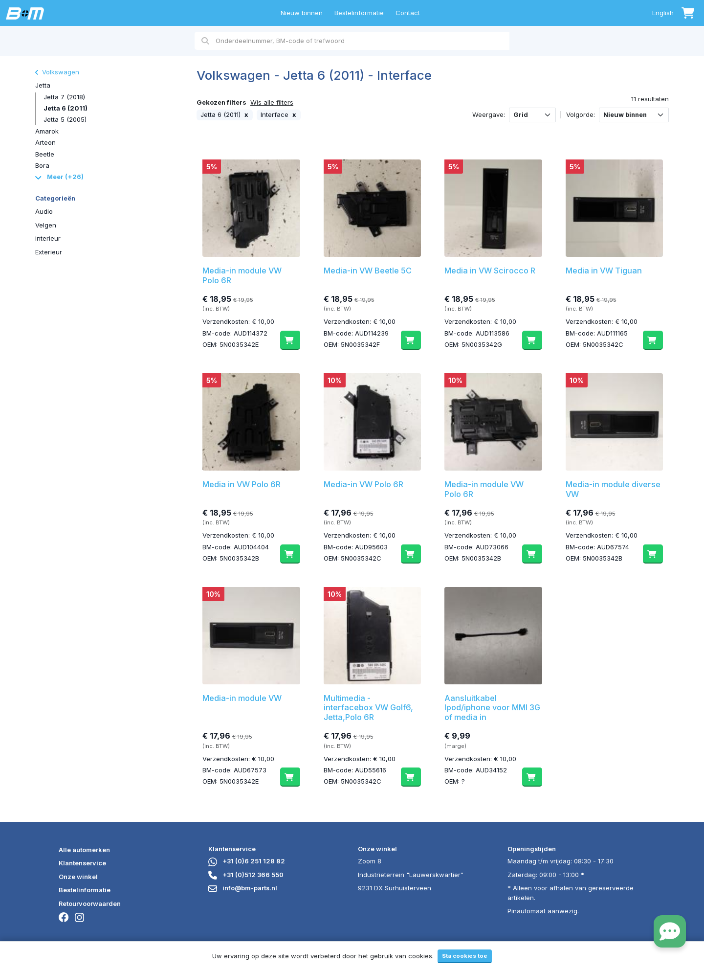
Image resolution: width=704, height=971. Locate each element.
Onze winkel (78, 877)
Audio (44, 211)
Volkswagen (57, 72)
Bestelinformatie (359, 13)
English (663, 13)
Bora (42, 165)
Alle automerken (84, 850)
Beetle (44, 154)
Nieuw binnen (302, 13)
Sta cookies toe (464, 955)
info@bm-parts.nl (242, 888)
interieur (48, 238)
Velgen (45, 225)
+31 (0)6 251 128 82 (246, 861)
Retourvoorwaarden (90, 903)
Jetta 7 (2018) (64, 97)
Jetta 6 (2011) (66, 108)
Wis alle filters (271, 102)
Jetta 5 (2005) (65, 119)
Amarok (47, 131)
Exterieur (48, 252)
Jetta (42, 85)
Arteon (45, 142)
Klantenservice (82, 863)
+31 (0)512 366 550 (246, 875)
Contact (408, 13)
